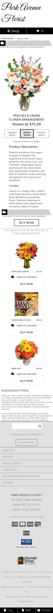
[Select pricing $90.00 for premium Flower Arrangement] (41, 134)
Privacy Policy (14, 596)
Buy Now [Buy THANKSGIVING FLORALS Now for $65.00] (26, 332)
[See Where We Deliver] (26, 442)
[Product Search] (27, 426)
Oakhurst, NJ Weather (13, 587)
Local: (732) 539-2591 (26, 510)
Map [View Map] (26, 610)
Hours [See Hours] (44, 610)
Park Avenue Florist (21, 13)
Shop (13, 31)
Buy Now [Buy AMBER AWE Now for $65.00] (26, 381)
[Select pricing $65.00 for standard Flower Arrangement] (12, 134)
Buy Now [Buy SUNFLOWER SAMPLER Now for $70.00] (26, 284)
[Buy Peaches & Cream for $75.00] (26, 222)
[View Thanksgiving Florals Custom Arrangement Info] (26, 304)
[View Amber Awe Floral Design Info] (26, 352)
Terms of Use (26, 601)
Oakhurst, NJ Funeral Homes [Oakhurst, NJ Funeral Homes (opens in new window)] (18, 572)
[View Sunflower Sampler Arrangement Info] (26, 255)
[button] (26, 542)
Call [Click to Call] (9, 610)
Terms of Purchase (35, 596)
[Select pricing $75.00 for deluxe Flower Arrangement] (27, 134)
